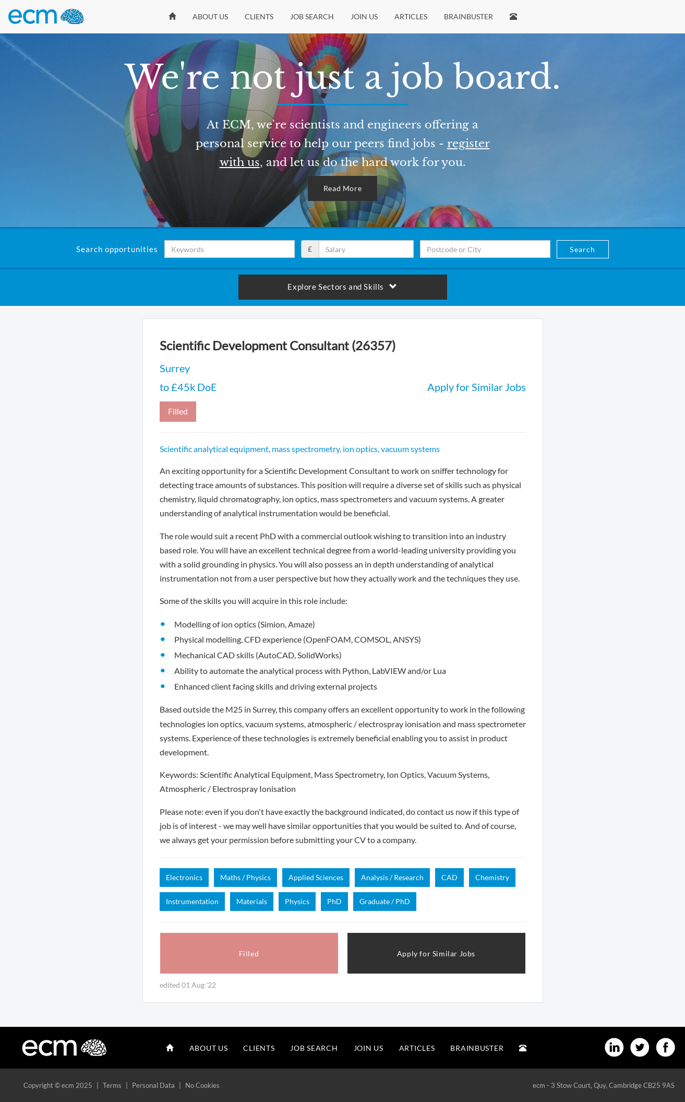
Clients (259, 16)
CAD (449, 877)
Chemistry (492, 877)
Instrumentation (192, 901)
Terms (112, 1085)
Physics (297, 901)
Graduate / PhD (384, 901)
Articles (410, 16)
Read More (342, 188)
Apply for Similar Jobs (476, 387)
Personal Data (153, 1085)
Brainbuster (468, 16)
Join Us (364, 16)
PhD (334, 901)
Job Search (312, 16)
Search (582, 249)
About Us (210, 16)
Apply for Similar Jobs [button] (436, 953)
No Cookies (202, 1085)
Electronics (184, 877)
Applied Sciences (316, 877)
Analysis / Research (392, 877)
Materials (251, 901)
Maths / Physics (245, 877)
